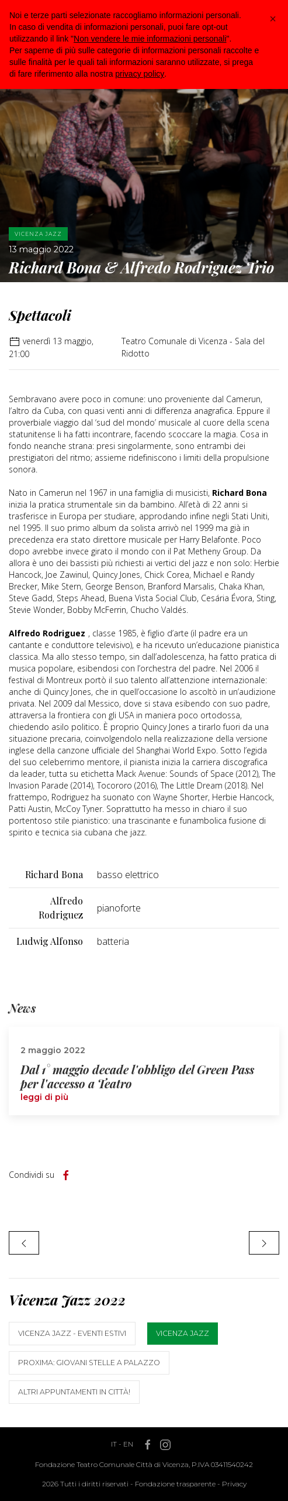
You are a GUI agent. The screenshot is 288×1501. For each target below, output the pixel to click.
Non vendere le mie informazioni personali (150, 38)
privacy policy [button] (139, 73)
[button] (272, 18)
